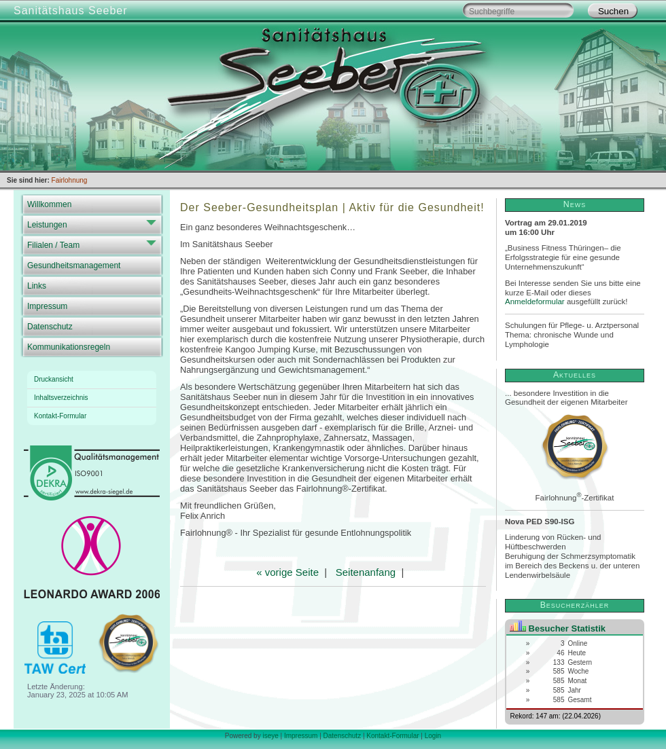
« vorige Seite (287, 572)
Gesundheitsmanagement (73, 265)
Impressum (47, 306)
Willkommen (49, 204)
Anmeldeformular (535, 301)
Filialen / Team (53, 245)
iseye (270, 735)
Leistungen (47, 225)
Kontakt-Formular (60, 416)
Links (36, 286)
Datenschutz (50, 326)
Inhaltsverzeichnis (61, 397)
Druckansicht (53, 379)
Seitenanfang (366, 572)
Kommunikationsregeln (68, 347)
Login (433, 735)
